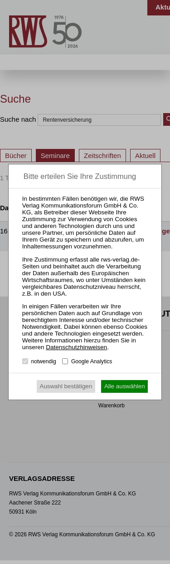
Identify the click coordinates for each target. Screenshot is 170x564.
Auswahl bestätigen (66, 386)
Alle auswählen (124, 386)
